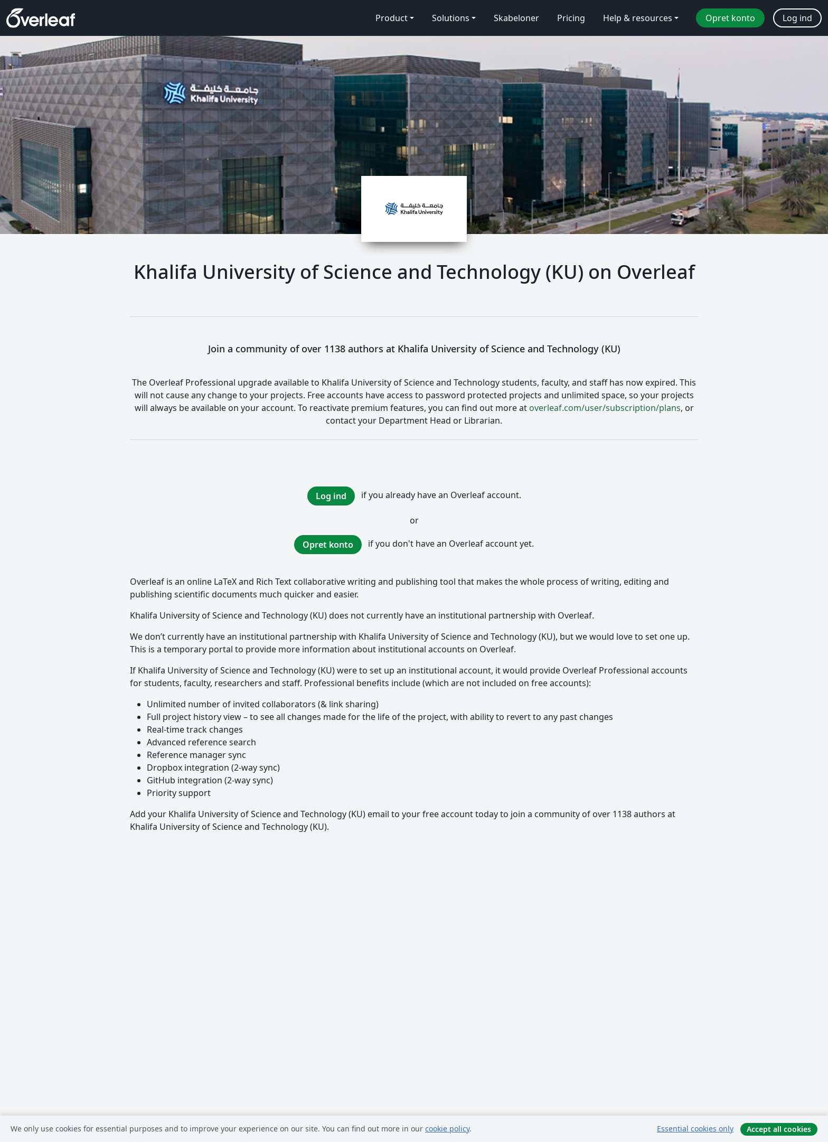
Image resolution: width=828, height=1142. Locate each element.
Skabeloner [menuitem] (516, 18)
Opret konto (328, 544)
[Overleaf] (40, 18)
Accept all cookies (779, 1129)
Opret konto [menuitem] (730, 18)
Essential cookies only (695, 1129)
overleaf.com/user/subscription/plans (605, 408)
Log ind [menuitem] (797, 18)
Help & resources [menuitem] (637, 18)
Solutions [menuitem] (450, 18)
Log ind (331, 496)
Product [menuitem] (391, 18)
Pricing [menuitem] (571, 18)
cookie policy (447, 1129)
